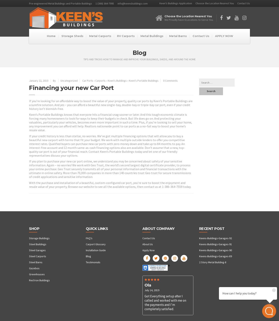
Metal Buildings (151, 36)
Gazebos (34, 268)
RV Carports (126, 36)
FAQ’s (89, 238)
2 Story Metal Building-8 (212, 262)
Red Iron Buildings (39, 280)
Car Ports (87, 80)
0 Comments (170, 80)
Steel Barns (35, 262)
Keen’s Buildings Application (175, 3)
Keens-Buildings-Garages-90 (215, 250)
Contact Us (243, 3)
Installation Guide (96, 250)
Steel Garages (37, 250)
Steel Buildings (37, 244)
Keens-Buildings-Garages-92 (215, 238)
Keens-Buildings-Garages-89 (215, 256)
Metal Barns (178, 36)
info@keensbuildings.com (133, 3)
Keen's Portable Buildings (143, 80)
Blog (88, 256)
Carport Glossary (96, 244)
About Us (147, 244)
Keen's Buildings (117, 80)
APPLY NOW (224, 36)
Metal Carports (100, 36)
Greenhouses (37, 274)
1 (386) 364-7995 (105, 3)
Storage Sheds (72, 36)
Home (51, 36)
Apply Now (148, 250)
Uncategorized (69, 80)
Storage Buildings (39, 238)
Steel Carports (37, 256)
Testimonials (93, 262)
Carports (100, 80)
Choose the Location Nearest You (214, 3)
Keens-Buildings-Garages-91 (215, 244)
